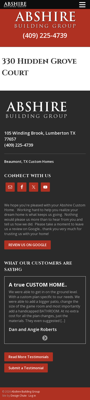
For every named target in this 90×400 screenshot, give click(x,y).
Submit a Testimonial (26, 368)
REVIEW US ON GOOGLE (27, 245)
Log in (32, 395)
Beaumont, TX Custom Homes (29, 161)
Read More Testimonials (29, 356)
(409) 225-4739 (45, 35)
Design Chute (19, 395)
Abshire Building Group (45, 19)
